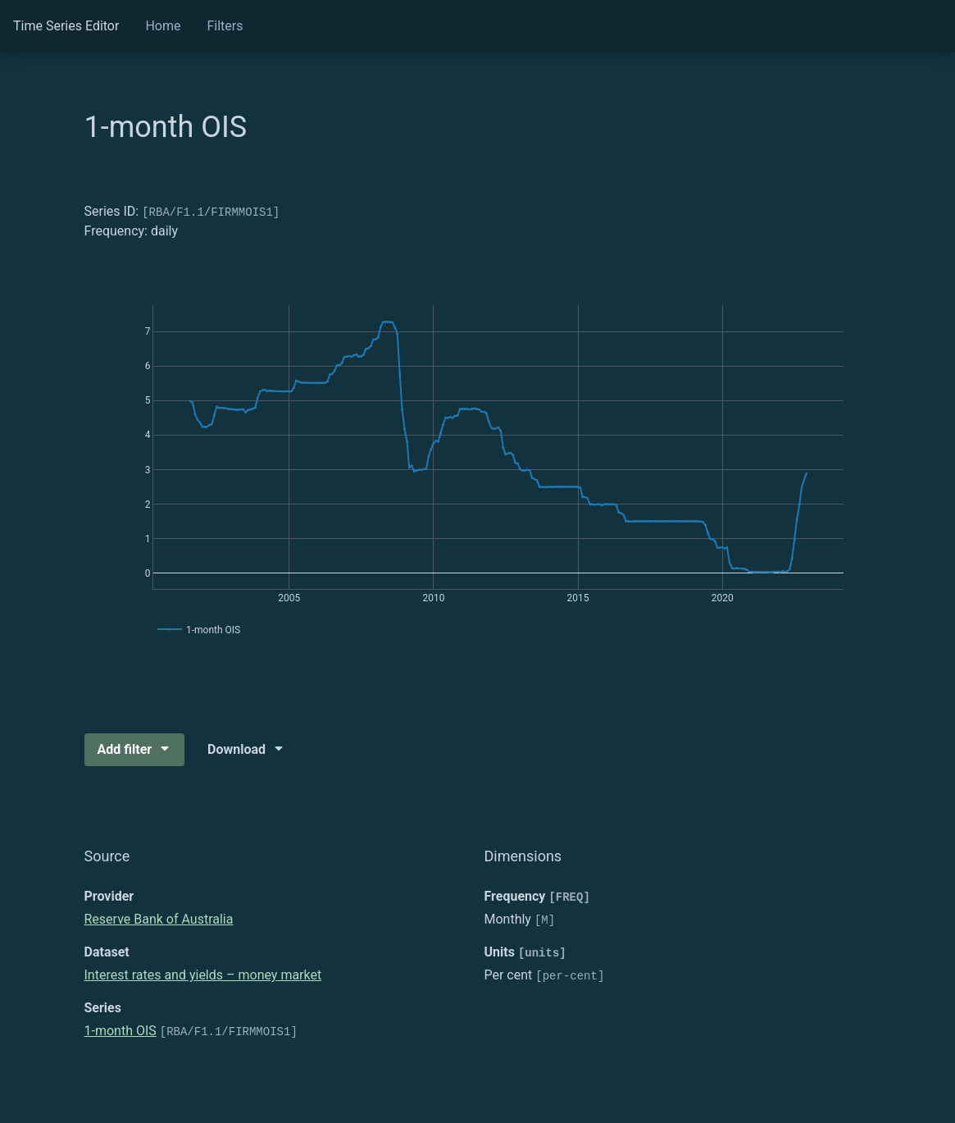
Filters (225, 26)
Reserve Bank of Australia (159, 919)
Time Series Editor (66, 26)
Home (162, 26)
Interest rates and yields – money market (203, 975)
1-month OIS (120, 1031)
